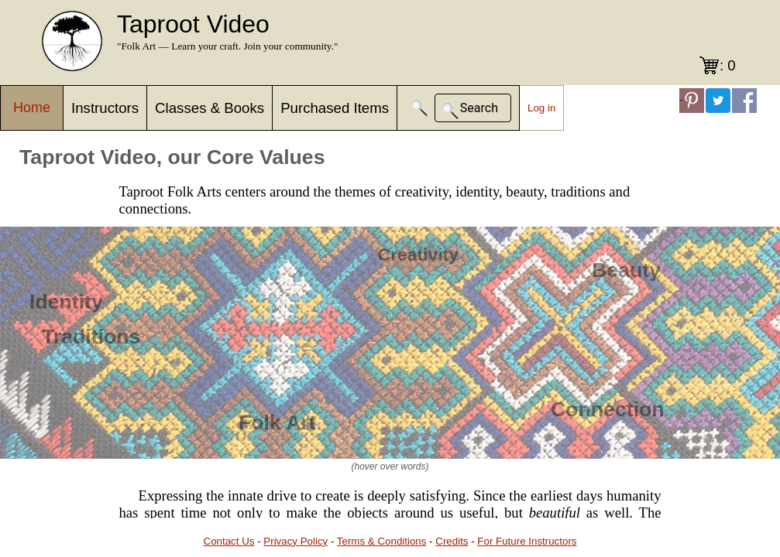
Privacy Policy (295, 541)
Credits (451, 541)
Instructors (105, 108)
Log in (541, 108)
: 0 (728, 65)
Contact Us (229, 541)
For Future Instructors (526, 541)
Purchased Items (334, 108)
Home (31, 107)
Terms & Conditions (382, 541)
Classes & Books (209, 108)
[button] (420, 107)
